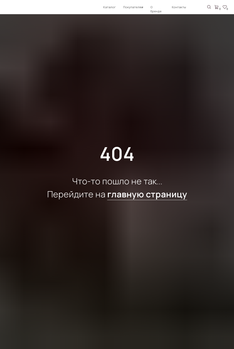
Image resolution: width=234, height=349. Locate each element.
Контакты (179, 7)
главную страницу (147, 194)
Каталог (109, 7)
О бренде (156, 9)
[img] (14, 8)
